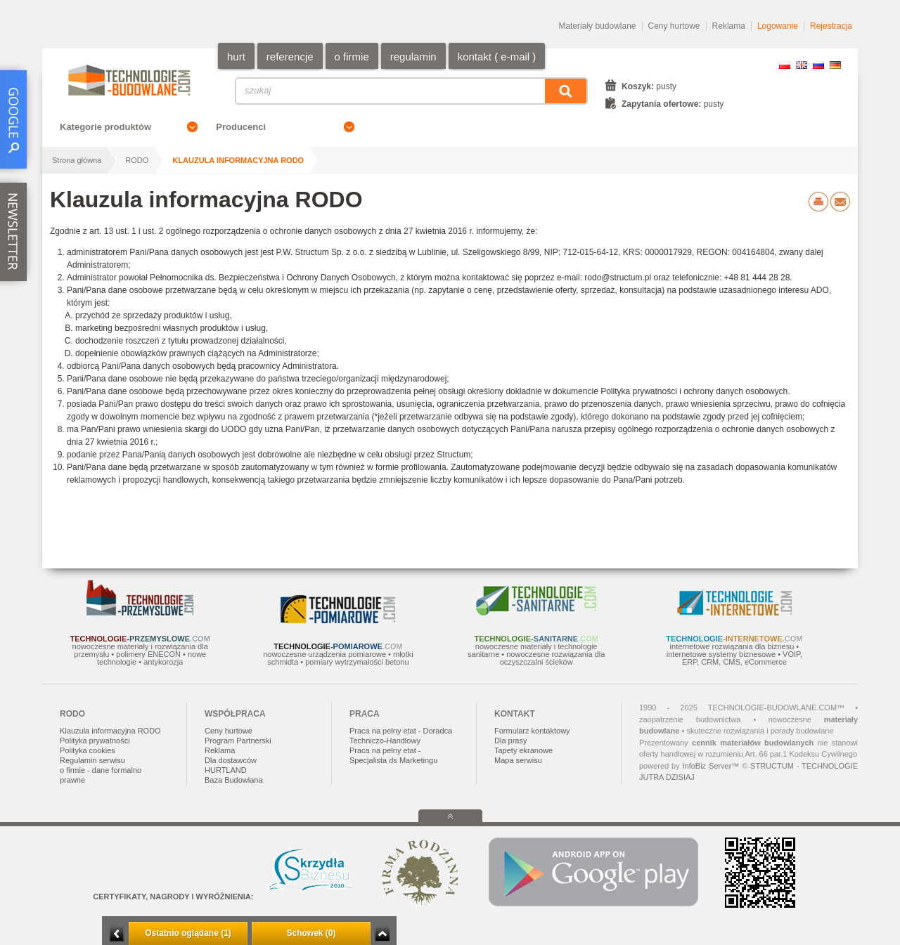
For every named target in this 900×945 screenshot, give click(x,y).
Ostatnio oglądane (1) (188, 933)
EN (801, 65)
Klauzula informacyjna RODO (238, 160)
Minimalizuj (116, 934)
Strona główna (76, 160)
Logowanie (777, 26)
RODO (136, 160)
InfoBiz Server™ (710, 766)
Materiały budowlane (597, 26)
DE (835, 65)
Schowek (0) (310, 933)
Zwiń (382, 934)
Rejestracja (831, 26)
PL (784, 65)
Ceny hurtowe (674, 26)
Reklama (728, 26)
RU (818, 65)
